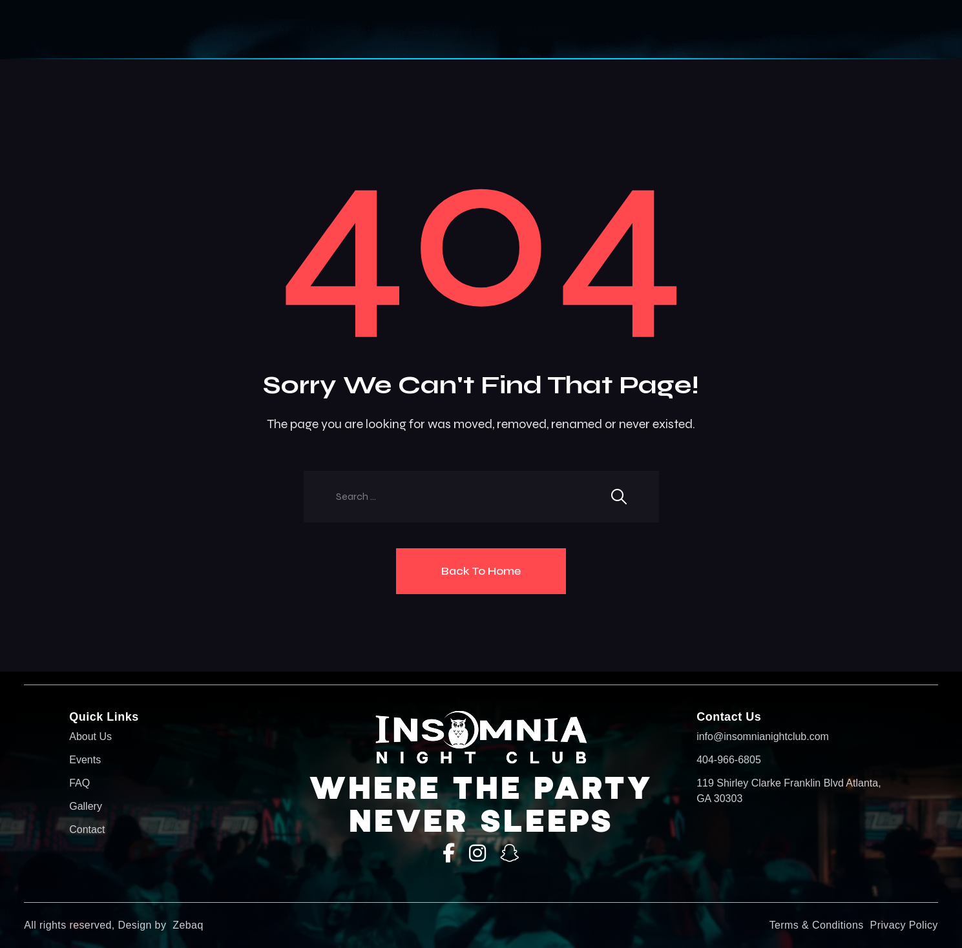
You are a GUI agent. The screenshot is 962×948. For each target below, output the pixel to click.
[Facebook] (449, 853)
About (296, 29)
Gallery (471, 29)
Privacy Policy (904, 925)
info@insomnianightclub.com (762, 736)
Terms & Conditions (816, 925)
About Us (90, 736)
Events (357, 29)
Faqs (412, 29)
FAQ (79, 783)
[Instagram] (477, 853)
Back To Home (481, 571)
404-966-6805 (728, 759)
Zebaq (188, 925)
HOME (241, 29)
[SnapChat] (509, 853)
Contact (542, 29)
